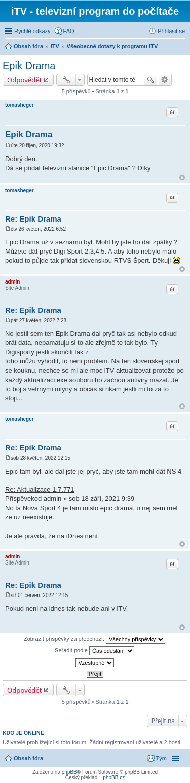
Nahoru (182, 177)
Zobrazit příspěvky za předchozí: (94, 639)
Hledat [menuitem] (181, 47)
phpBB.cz (114, 777)
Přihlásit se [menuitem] (171, 31)
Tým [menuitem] (161, 758)
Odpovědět (24, 79)
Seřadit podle (94, 650)
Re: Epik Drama (33, 218)
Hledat (150, 80)
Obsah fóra (28, 758)
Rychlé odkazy (32, 31)
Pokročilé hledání (165, 80)
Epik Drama (29, 65)
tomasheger (19, 105)
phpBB (69, 772)
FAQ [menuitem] (68, 31)
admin (12, 282)
